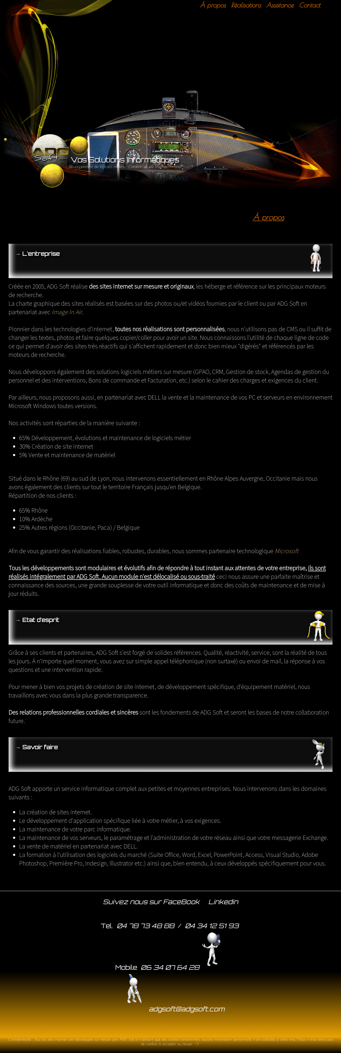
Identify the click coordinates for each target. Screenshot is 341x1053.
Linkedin (223, 902)
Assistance (280, 5)
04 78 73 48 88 (145, 926)
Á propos (213, 5)
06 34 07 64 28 (182, 966)
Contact (309, 5)
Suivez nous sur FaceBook (151, 902)
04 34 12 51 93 (212, 926)
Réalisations (246, 5)
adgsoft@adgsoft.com (170, 1008)
